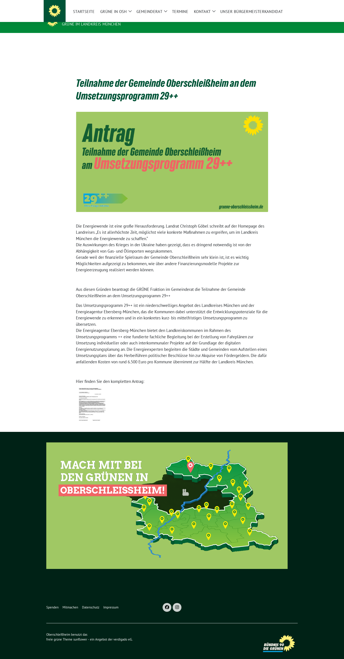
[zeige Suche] (290, 4)
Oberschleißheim (83, 17)
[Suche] (284, 4)
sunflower (80, 632)
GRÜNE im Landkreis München (91, 24)
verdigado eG (122, 632)
